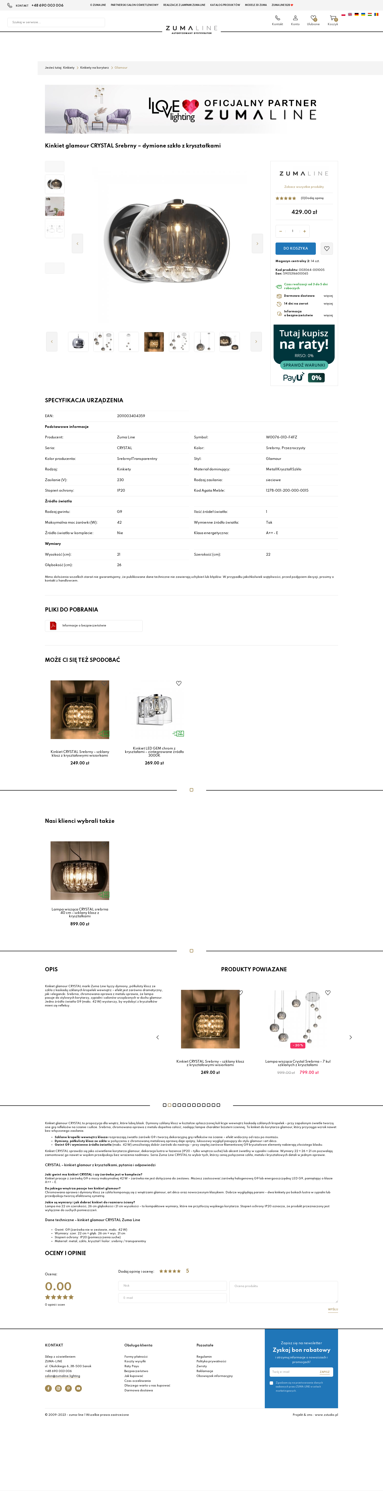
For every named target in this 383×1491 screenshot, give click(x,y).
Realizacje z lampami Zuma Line (184, 5)
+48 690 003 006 (48, 5)
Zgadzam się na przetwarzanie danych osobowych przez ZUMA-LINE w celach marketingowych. (299, 1387)
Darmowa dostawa (138, 1390)
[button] (54, 166)
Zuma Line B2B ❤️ (282, 5)
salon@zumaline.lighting (62, 1376)
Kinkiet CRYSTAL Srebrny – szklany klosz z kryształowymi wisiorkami (80, 753)
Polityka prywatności (211, 1361)
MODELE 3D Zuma (256, 5)
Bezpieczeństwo (136, 1371)
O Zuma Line (98, 5)
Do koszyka (295, 248)
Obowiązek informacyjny (214, 1376)
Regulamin (204, 1356)
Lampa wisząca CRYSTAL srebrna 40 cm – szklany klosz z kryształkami (80, 913)
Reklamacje (204, 1371)
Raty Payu (131, 1366)
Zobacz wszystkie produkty (304, 187)
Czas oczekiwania (137, 1381)
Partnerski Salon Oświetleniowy (135, 5)
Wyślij (333, 1309)
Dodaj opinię (314, 198)
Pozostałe (204, 1345)
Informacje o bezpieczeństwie (84, 625)
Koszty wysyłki (135, 1361)
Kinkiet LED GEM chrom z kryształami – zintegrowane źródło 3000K (154, 752)
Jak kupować (133, 1376)
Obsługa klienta (138, 1345)
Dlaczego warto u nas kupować (147, 1385)
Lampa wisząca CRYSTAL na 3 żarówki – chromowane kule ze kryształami (210, 1063)
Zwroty (201, 1366)
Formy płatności (136, 1356)
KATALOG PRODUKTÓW (225, 5)
